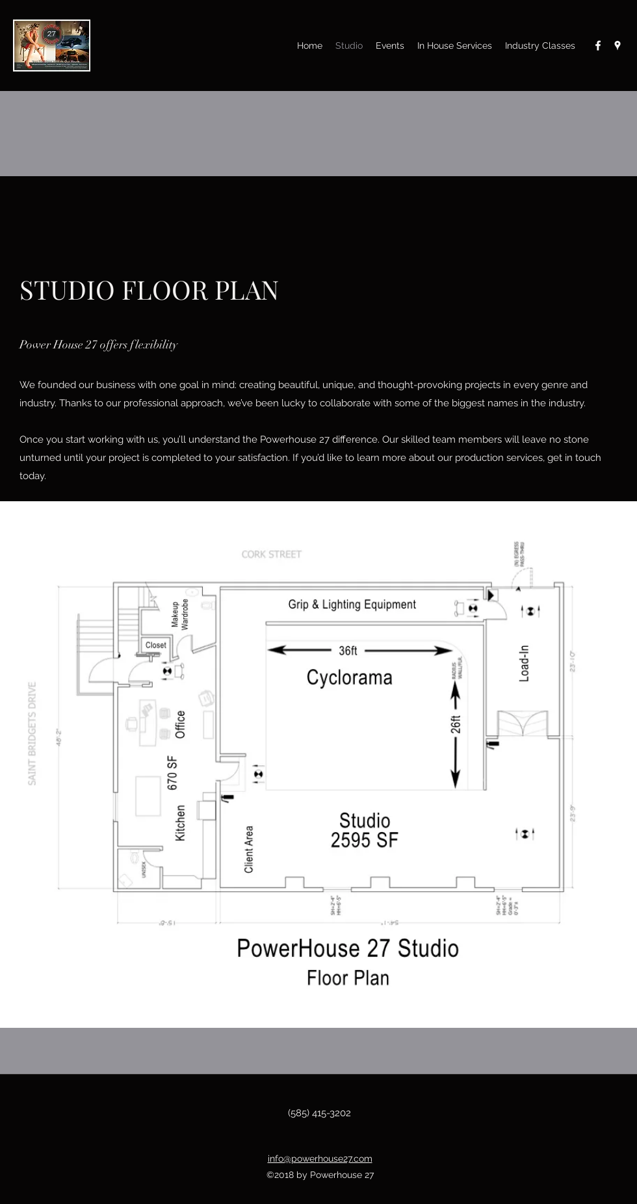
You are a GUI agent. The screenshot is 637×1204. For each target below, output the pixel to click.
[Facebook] (598, 45)
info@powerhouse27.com (320, 1158)
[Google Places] (617, 45)
